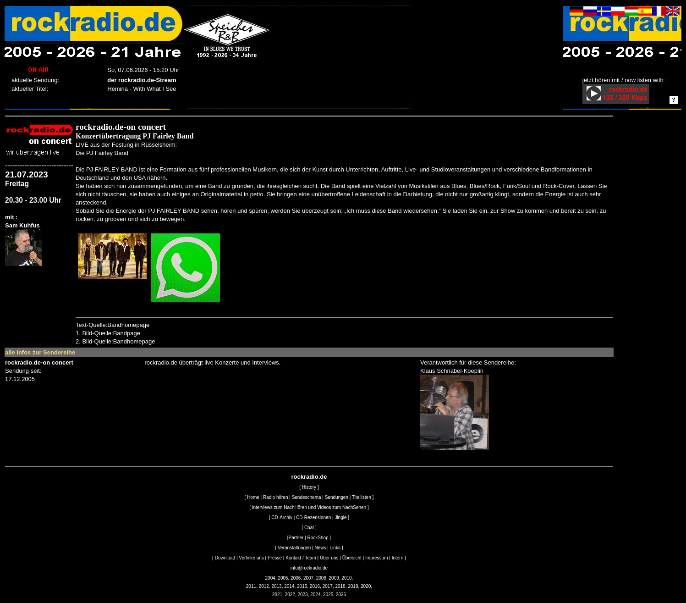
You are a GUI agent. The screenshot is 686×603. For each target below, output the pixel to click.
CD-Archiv (281, 517)
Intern (398, 557)
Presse (275, 557)
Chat (309, 527)
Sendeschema (306, 497)
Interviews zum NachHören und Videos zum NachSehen (309, 507)
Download (225, 557)
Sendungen (336, 497)
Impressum (376, 557)
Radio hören (275, 497)
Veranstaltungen (294, 547)
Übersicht (352, 557)
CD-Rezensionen (313, 517)
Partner (296, 537)
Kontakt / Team (300, 557)
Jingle (340, 517)
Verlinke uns (251, 557)
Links (335, 547)
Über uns (329, 557)
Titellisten (361, 497)
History (309, 487)
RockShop (317, 537)
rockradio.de (309, 476)
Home (253, 497)
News (320, 547)
